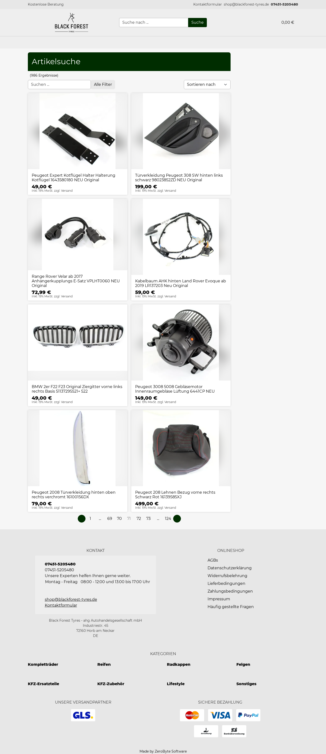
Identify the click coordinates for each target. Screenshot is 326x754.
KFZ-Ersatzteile (43, 684)
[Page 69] (110, 519)
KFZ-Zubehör (110, 684)
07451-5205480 (284, 4)
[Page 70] (119, 519)
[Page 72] (139, 519)
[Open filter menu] (103, 84)
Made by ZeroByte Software (163, 751)
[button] (207, 4)
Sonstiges (246, 684)
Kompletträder (43, 664)
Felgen (243, 664)
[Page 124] (168, 519)
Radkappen (178, 664)
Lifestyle (176, 684)
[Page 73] (148, 519)
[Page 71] (129, 519)
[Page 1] (90, 519)
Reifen (104, 664)
